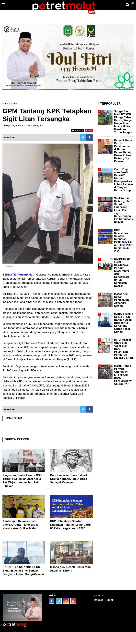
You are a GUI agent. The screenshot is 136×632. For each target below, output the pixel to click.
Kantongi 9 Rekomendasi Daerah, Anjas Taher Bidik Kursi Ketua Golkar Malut (20, 525)
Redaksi (99, 600)
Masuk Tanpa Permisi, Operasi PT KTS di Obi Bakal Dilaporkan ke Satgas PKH (123, 375)
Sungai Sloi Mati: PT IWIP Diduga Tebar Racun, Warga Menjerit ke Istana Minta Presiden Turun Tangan (123, 122)
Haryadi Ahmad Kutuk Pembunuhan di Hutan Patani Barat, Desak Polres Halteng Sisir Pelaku (123, 151)
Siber (109, 600)
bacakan (77, 130)
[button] (132, 1)
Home (5, 103)
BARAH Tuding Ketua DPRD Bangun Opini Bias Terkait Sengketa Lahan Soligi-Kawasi (23, 570)
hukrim (14, 103)
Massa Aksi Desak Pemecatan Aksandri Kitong (121, 300)
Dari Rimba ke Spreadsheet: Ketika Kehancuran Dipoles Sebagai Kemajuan (69, 479)
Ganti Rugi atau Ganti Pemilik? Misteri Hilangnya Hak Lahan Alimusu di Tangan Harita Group (123, 179)
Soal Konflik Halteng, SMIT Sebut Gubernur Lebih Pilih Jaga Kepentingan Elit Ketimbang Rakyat (123, 210)
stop (89, 130)
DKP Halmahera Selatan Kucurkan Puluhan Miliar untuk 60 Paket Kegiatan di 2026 (70, 525)
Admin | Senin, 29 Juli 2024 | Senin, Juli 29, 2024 (22, 126)
